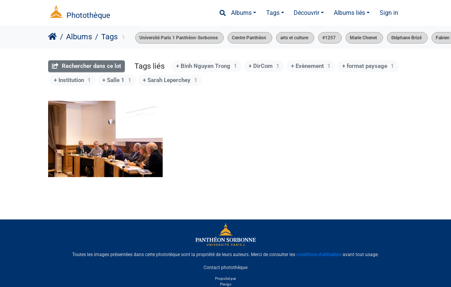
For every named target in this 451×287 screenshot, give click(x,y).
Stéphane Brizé (406, 37)
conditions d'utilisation (318, 254)
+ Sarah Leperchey (170, 80)
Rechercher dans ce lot (86, 66)
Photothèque (88, 15)
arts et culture (294, 37)
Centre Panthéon (249, 37)
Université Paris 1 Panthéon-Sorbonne (178, 37)
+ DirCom (264, 66)
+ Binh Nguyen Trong (206, 66)
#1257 (329, 37)
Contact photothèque (225, 267)
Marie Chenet (363, 37)
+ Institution (72, 80)
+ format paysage (368, 66)
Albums (241, 12)
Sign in (389, 12)
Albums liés (349, 12)
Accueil (52, 36)
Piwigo (225, 284)
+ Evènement (311, 66)
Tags (273, 12)
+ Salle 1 (116, 80)
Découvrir (306, 12)
